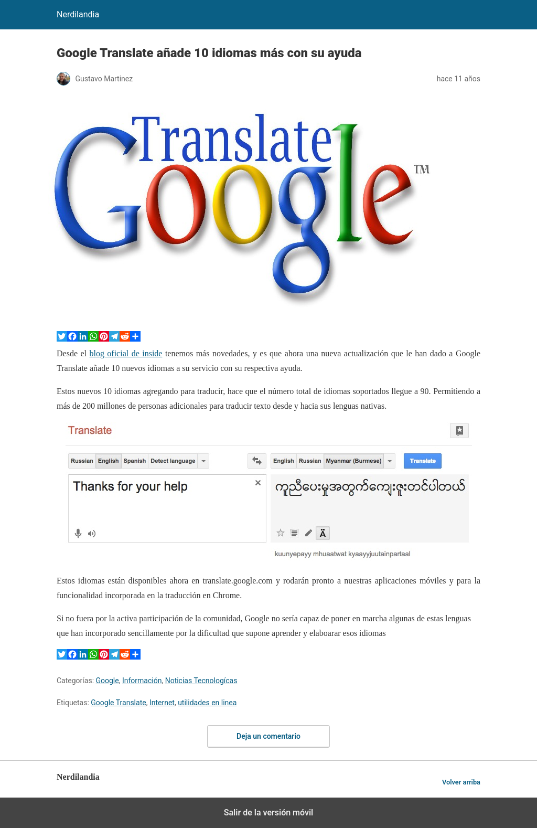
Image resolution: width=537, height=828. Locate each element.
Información (142, 680)
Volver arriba (461, 782)
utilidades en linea (207, 702)
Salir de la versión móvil (269, 813)
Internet (162, 702)
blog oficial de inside (125, 353)
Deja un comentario (268, 736)
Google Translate (118, 702)
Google (107, 680)
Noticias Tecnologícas (201, 680)
